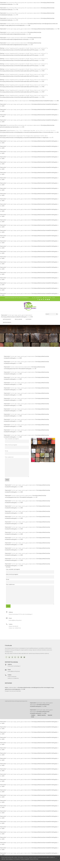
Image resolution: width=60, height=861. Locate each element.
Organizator (50, 715)
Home (30, 338)
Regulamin (18, 319)
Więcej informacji (34, 859)
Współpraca (7, 322)
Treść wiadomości (17, 457)
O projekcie (33, 715)
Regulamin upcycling (41, 715)
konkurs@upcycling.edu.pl (15, 620)
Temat (17, 452)
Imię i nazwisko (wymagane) (17, 440)
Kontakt (32, 716)
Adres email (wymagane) (17, 446)
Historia (28, 319)
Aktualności (7, 319)
